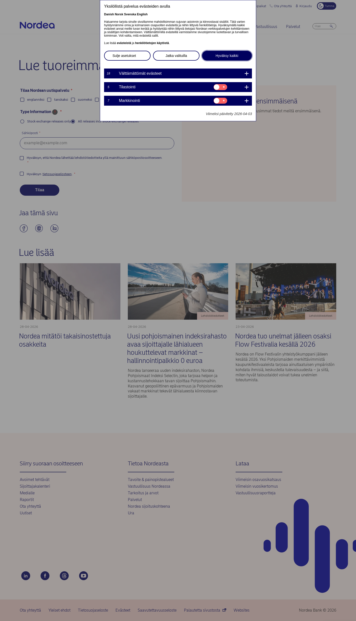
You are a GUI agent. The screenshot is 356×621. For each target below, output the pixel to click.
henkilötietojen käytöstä (152, 43)
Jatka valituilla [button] (176, 56)
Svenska (130, 14)
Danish (109, 14)
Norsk (119, 14)
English (142, 14)
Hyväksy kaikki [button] (227, 56)
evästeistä (124, 43)
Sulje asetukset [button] (124, 56)
